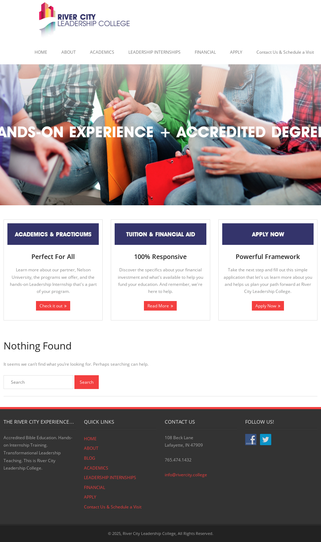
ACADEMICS (102, 52)
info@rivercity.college (186, 475)
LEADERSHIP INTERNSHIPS (154, 52)
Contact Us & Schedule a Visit (285, 52)
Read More (158, 306)
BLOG (89, 458)
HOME (41, 52)
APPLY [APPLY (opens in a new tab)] (236, 52)
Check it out (51, 306)
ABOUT (68, 52)
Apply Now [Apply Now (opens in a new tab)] (265, 306)
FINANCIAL (205, 52)
